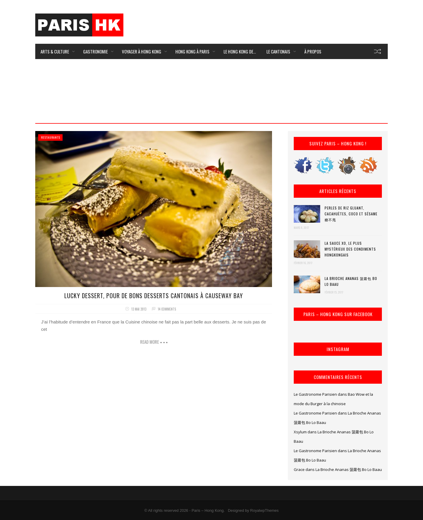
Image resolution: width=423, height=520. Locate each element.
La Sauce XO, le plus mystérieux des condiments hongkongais (350, 249)
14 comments (167, 309)
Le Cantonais (278, 51)
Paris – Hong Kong (208, 510)
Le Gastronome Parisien (315, 394)
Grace (299, 469)
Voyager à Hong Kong (141, 51)
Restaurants (50, 137)
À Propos (312, 51)
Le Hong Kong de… (240, 51)
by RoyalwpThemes (261, 510)
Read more (149, 341)
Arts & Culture (55, 51)
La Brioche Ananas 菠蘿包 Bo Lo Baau (351, 281)
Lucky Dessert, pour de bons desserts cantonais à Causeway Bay (153, 295)
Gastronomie (95, 51)
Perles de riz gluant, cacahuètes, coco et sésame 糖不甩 (351, 213)
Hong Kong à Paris (192, 51)
